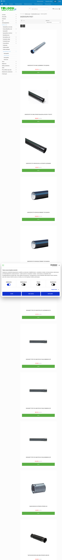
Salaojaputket (6, 53)
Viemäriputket (6, 57)
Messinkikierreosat (6, 35)
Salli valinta (31, 293)
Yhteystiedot (48, 4)
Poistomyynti (4, 73)
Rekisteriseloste (28, 4)
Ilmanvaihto (4, 16)
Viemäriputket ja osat (6, 51)
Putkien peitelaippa (6, 49)
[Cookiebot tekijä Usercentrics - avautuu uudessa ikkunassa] (51, 265)
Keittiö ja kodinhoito (5, 65)
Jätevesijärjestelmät (5, 22)
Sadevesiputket (6, 55)
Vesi (2, 20)
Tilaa (28, 534)
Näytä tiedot (54, 289)
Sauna (3, 61)
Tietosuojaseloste (38, 4)
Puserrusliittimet (6, 43)
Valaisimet (4, 18)
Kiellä (11, 293)
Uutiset (11, 4)
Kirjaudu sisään (48, 1)
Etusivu (8, 526)
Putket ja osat (4, 24)
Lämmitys (4, 14)
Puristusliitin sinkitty (6, 39)
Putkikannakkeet (6, 47)
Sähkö (3, 67)
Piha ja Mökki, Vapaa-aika (6, 69)
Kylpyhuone (4, 63)
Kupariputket (5, 31)
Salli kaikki (50, 293)
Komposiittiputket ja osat (7, 29)
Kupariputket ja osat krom (7, 33)
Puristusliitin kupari (6, 41)
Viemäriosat (6, 59)
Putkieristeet (5, 45)
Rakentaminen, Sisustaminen (7, 71)
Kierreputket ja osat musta (7, 26)
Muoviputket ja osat (6, 37)
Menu (3, 1)
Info (6, 4)
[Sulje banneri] (59, 265)
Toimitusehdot (18, 4)
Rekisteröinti (39, 1)
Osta (30, 55)
